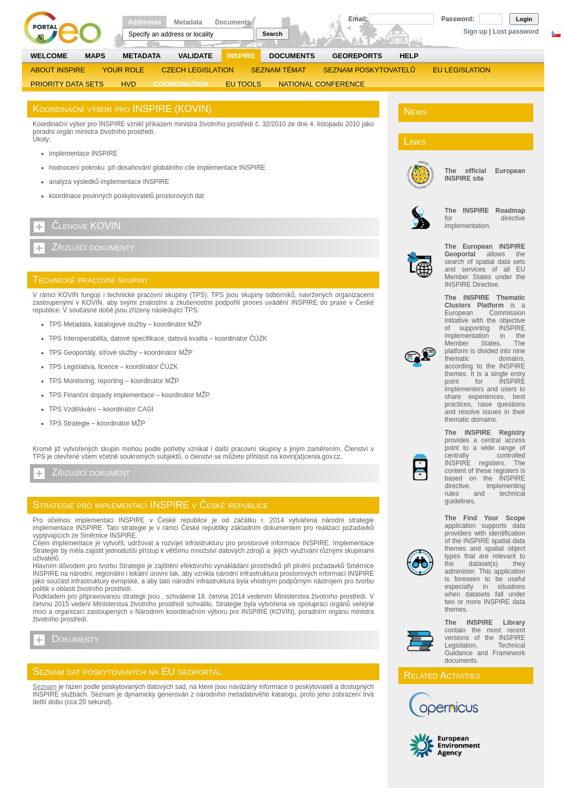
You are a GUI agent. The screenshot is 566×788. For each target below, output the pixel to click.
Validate (196, 56)
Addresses (144, 22)
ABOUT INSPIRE (57, 70)
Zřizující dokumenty (93, 247)
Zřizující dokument (91, 472)
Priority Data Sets (66, 84)
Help (409, 56)
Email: (358, 19)
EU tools (243, 84)
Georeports (357, 56)
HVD (128, 84)
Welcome (48, 56)
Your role (123, 70)
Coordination (180, 84)
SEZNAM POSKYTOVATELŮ (369, 70)
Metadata (188, 22)
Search (272, 33)
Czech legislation (198, 70)
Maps (95, 56)
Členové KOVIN (86, 225)
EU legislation (461, 70)
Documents (232, 22)
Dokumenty (75, 638)
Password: (458, 19)
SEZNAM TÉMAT (278, 70)
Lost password (516, 31)
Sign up (475, 31)
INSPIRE (241, 56)
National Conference (322, 84)
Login (524, 19)
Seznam (45, 687)
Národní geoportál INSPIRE (67, 28)
